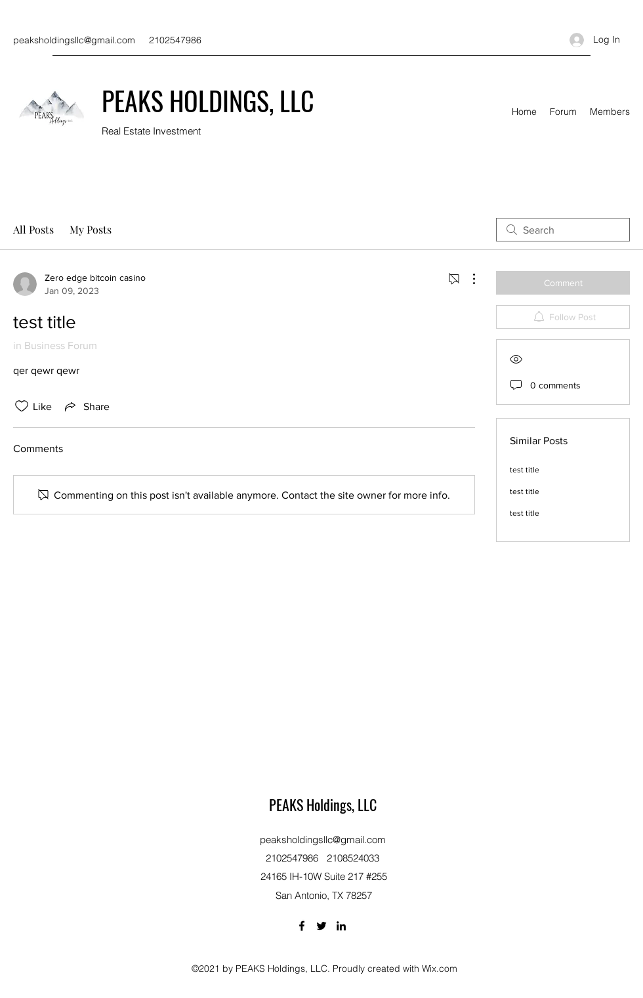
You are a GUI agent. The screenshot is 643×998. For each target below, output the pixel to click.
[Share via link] (86, 406)
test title (524, 469)
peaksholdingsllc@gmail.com (74, 40)
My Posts (91, 229)
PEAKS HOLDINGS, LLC (208, 100)
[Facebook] (301, 925)
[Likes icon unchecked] (21, 406)
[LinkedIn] (341, 925)
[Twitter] (321, 925)
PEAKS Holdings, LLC (323, 804)
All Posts (33, 229)
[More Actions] (467, 279)
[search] (563, 229)
